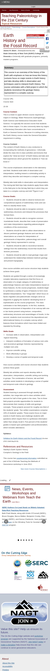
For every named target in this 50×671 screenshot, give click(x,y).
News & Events (25, 10)
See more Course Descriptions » (34, 469)
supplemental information (27, 458)
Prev (6, 522)
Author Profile (44, 50)
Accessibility (7, 666)
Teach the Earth (5, 27)
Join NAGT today (35, 642)
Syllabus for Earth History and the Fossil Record (22, 438)
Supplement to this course (35, 37)
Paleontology (16, 27)
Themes (4, 10)
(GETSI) (5, 525)
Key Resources (13, 10)
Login (33, 6)
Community (36, 10)
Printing (5, 670)
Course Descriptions (28, 27)
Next (44, 522)
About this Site (8, 663)
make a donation (8, 645)
